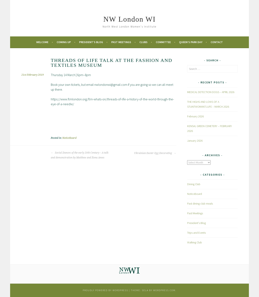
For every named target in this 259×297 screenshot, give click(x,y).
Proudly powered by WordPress (105, 290)
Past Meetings (121, 42)
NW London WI (129, 19)
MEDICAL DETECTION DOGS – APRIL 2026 (210, 92)
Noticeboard (69, 138)
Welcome (42, 42)
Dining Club (193, 184)
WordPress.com (164, 290)
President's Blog (196, 223)
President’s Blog (91, 42)
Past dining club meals (200, 203)
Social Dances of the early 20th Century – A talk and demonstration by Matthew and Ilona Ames (79, 155)
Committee (163, 42)
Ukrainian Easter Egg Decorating (155, 153)
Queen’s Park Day (190, 42)
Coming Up (64, 42)
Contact (217, 42)
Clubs (143, 42)
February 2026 (195, 116)
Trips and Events (196, 232)
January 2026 (195, 140)
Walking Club (194, 242)
